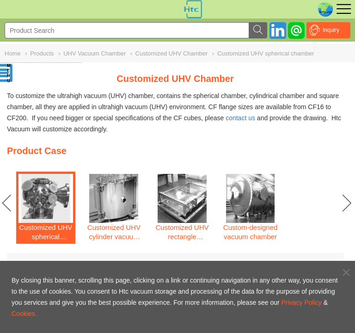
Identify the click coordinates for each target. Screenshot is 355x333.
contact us (240, 118)
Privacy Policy (302, 302)
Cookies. (24, 313)
